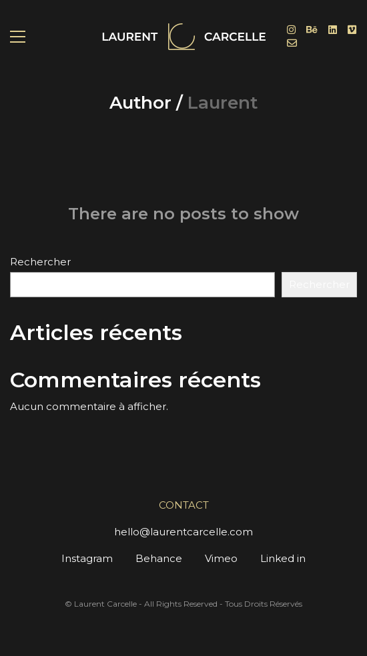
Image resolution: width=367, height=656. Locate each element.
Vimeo (221, 558)
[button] (17, 36)
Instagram (87, 558)
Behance (158, 558)
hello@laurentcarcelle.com (183, 531)
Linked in (283, 558)
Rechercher (40, 261)
